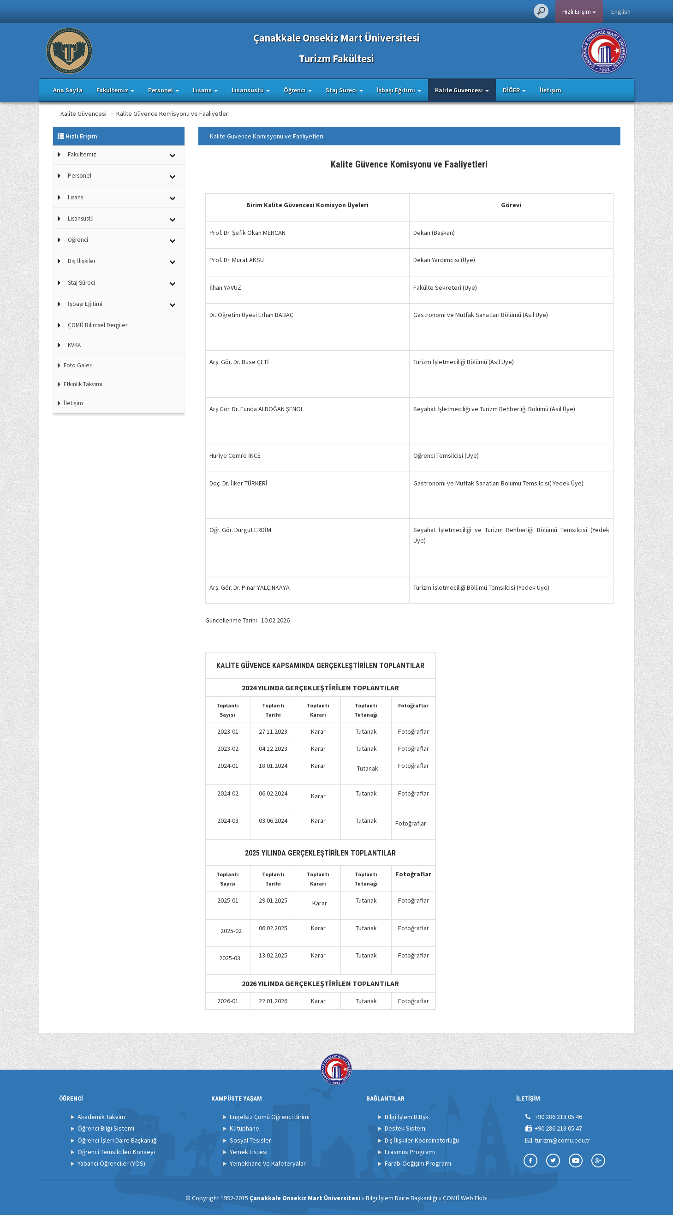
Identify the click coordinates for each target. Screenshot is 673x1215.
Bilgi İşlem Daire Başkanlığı (401, 1198)
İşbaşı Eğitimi (85, 304)
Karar (318, 731)
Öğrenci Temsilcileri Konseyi (116, 1152)
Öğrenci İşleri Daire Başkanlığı (117, 1140)
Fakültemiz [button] (115, 90)
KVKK (74, 345)
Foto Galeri (73, 365)
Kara (317, 796)
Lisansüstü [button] (251, 90)
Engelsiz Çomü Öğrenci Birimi (270, 1117)
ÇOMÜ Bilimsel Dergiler (97, 325)
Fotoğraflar (413, 731)
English (621, 11)
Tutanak (366, 731)
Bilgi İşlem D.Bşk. (407, 1117)
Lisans (75, 197)
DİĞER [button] (514, 90)
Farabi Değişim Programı (418, 1163)
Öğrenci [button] (298, 90)
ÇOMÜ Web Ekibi (465, 1198)
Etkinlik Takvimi (77, 384)
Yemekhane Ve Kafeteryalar (268, 1163)
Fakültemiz (82, 154)
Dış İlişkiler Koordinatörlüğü (422, 1140)
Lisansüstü (81, 218)
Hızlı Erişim (579, 11)
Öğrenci (78, 240)
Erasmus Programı (410, 1152)
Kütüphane (244, 1128)
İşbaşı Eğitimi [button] (399, 90)
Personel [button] (163, 90)
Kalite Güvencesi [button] (462, 90)
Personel (79, 176)
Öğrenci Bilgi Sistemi (105, 1128)
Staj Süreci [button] (344, 90)
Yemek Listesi (249, 1152)
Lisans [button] (205, 90)
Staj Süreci (81, 283)
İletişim (550, 90)
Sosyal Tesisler (250, 1140)
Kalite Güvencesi (120, 113)
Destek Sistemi (406, 1128)
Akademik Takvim (101, 1117)
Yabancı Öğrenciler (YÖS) (111, 1163)
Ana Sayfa (68, 90)
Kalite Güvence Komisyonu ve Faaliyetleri (209, 113)
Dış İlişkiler (81, 261)
